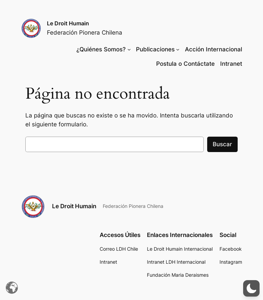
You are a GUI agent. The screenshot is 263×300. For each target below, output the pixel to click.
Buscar (222, 144)
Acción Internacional (213, 49)
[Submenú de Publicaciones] (177, 49)
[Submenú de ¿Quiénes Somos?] (129, 49)
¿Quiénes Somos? (101, 49)
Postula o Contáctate (185, 63)
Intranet (231, 63)
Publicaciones (155, 49)
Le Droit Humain (68, 23)
